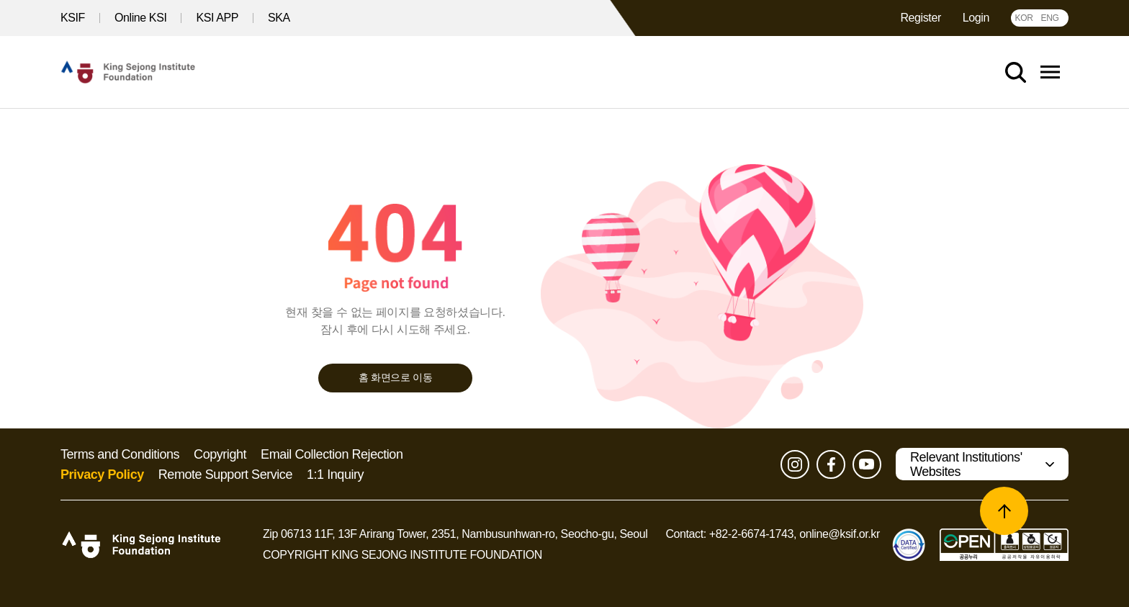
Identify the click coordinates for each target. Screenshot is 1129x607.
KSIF (72, 18)
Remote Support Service (225, 474)
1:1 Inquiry (335, 474)
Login (976, 18)
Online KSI (140, 18)
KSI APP (217, 18)
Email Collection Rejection (331, 454)
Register (920, 18)
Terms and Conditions (119, 454)
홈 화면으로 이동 (396, 377)
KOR (1024, 18)
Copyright (220, 454)
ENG (1049, 18)
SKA (279, 18)
